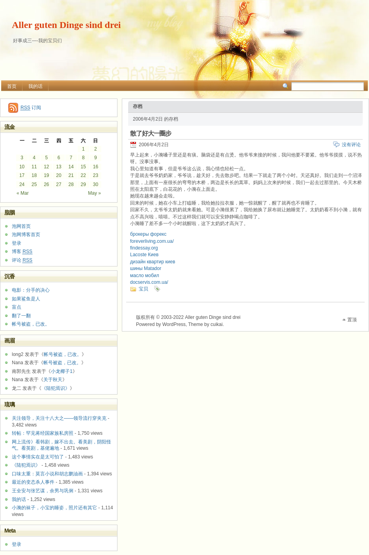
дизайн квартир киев (152, 261)
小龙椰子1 (62, 371)
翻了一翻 (21, 315)
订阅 (30, 108)
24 (21, 184)
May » (94, 193)
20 (58, 175)
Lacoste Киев (144, 254)
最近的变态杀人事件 (33, 482)
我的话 (35, 86)
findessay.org (144, 248)
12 (46, 166)
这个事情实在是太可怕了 (38, 457)
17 (21, 175)
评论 (22, 260)
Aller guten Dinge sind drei (66, 25)
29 (83, 184)
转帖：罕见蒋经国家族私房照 (42, 433)
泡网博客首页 (26, 234)
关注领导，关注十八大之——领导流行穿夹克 (59, 418)
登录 (16, 243)
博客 (22, 252)
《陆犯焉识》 (55, 388)
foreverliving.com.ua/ (152, 241)
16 (95, 166)
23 (95, 175)
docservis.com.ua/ (149, 282)
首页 (12, 86)
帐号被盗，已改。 (31, 324)
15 (83, 166)
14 (70, 166)
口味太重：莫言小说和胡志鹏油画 (47, 474)
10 (21, 166)
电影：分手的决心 (31, 290)
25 (34, 184)
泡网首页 (21, 226)
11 (34, 166)
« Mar (23, 193)
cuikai (217, 324)
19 (46, 175)
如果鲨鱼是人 (26, 299)
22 (83, 175)
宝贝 (143, 289)
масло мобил (144, 275)
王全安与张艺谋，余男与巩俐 (42, 491)
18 (34, 175)
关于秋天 (52, 379)
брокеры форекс (148, 234)
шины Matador (145, 268)
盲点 (16, 307)
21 (70, 175)
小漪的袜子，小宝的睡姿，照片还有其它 (54, 507)
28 (70, 184)
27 (58, 184)
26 (46, 184)
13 (58, 166)
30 (95, 184)
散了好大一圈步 (150, 133)
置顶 (352, 319)
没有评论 (351, 144)
